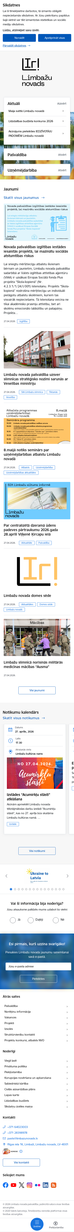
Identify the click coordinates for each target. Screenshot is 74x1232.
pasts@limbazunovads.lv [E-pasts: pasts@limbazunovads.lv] (22, 1138)
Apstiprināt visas (55, 38)
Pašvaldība (43, 542)
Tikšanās (53, 392)
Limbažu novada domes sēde (27, 595)
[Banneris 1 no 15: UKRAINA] (37, 876)
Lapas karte (11, 1095)
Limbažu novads (14, 609)
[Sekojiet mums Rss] (53, 1185)
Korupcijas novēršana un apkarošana (27, 1078)
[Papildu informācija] (21, 1151)
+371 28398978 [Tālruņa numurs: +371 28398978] (17, 1132)
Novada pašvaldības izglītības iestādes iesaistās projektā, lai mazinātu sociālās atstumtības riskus (36, 251)
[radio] (15, 919)
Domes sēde (46, 604)
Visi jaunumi (37, 690)
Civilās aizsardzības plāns (19, 1089)
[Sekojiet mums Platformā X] (21, 1185)
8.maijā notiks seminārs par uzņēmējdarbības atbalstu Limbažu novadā (32, 454)
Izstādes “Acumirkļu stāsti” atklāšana (28, 796)
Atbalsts (25, 467)
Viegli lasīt (10, 1060)
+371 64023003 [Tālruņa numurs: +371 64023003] (17, 1127)
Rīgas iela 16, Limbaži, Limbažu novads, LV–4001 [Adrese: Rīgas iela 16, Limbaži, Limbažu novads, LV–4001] (37, 1144)
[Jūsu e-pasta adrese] (38, 966)
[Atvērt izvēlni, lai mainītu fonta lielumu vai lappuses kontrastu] (55, 1225)
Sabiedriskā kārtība (16, 1083)
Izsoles (8, 1029)
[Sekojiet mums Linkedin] (45, 1185)
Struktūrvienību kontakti (19, 1034)
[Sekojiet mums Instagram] (29, 1185)
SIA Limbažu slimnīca (32, 392)
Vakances (10, 1017)
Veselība (10, 397)
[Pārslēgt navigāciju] (37, 1224)
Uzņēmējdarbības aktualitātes (21, 472)
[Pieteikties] (38, 979)
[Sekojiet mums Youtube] (13, 1185)
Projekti (9, 1023)
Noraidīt (19, 38)
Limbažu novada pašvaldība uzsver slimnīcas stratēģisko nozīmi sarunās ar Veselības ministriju (36, 379)
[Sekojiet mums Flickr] (37, 1185)
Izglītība (23, 321)
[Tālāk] (67, 876)
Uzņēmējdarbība (44, 467)
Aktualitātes (27, 604)
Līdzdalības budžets (16, 1100)
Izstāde (13, 824)
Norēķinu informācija (17, 1011)
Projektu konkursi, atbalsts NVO (24, 1040)
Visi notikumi (37, 851)
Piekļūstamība (13, 1072)
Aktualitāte (26, 542)
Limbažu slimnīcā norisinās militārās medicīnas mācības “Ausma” (33, 664)
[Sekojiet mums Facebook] (5, 1185)
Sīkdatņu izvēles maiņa (18, 1106)
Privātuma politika (15, 1066)
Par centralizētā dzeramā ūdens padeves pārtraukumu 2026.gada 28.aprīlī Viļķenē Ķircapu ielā (31, 529)
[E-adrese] (10, 1151)
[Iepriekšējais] (6, 876)
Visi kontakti (21, 1162)
